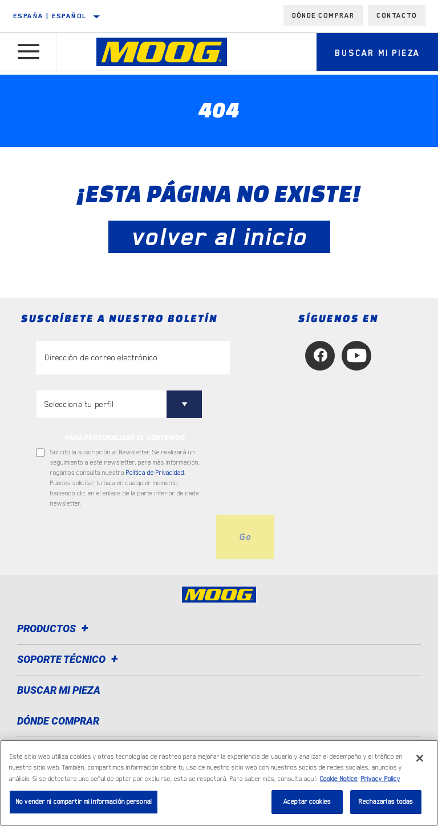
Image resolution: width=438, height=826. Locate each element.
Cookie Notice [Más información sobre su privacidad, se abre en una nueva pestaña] (339, 779)
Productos (54, 628)
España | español (50, 16)
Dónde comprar (323, 15)
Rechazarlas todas (385, 801)
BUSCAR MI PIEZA (58, 690)
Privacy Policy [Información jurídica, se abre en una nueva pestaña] (380, 779)
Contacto (396, 15)
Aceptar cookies (307, 801)
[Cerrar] (419, 758)
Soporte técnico (69, 659)
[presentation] (122, 537)
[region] (219, 783)
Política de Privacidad (155, 473)
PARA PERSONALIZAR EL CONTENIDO (125, 438)
